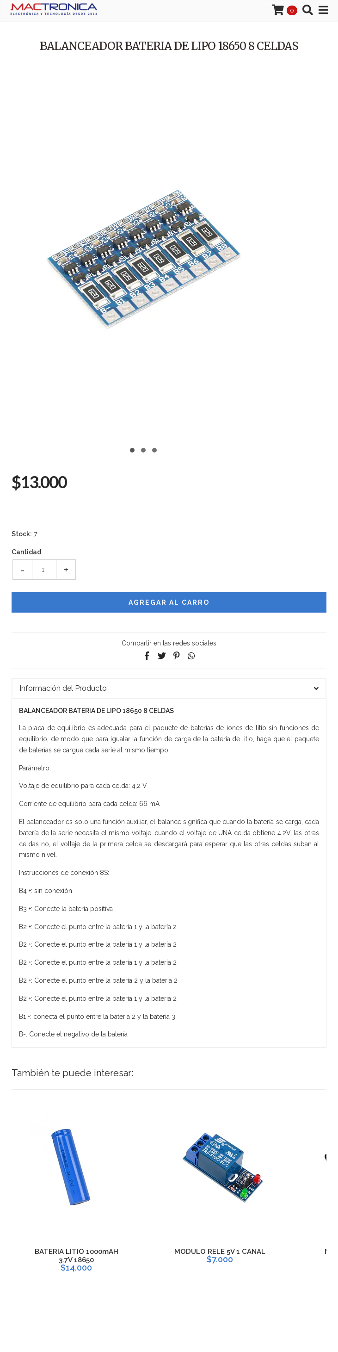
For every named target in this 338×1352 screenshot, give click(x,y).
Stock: (22, 534)
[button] (132, 449)
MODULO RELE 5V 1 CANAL (219, 1251)
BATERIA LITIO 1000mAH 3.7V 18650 (76, 1255)
